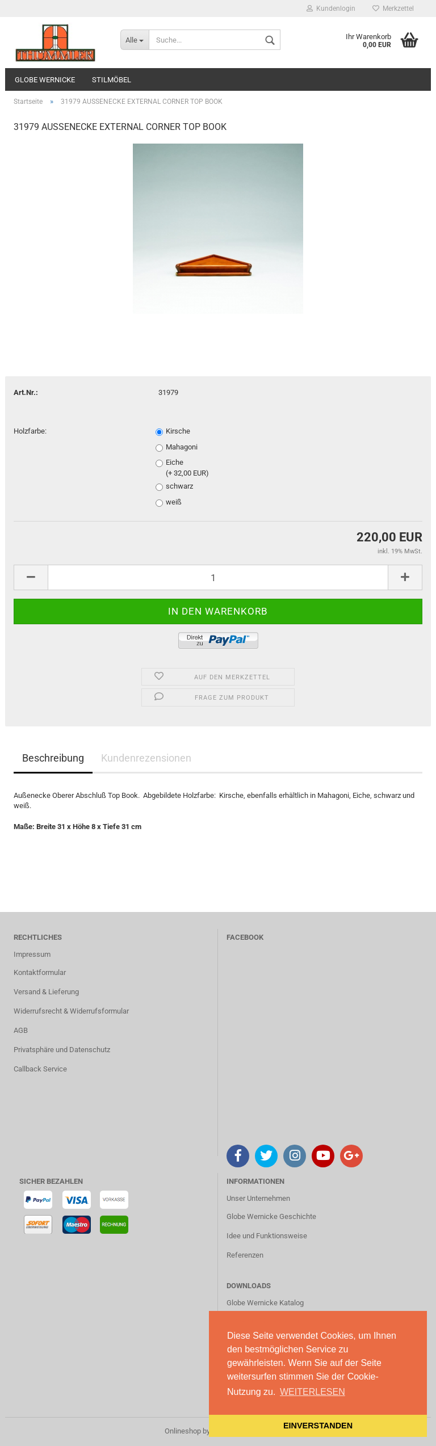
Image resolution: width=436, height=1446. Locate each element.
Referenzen (245, 1255)
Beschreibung (53, 758)
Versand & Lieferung (46, 991)
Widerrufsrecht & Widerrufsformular (71, 1011)
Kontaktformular (40, 972)
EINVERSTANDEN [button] (318, 1425)
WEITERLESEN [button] (312, 1392)
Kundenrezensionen (146, 758)
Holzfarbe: (30, 431)
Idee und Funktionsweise (267, 1235)
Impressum (32, 954)
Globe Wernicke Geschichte (271, 1216)
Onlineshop (183, 1431)
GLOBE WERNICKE (45, 79)
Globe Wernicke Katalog (265, 1302)
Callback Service (40, 1069)
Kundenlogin (331, 8)
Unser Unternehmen (258, 1198)
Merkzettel (393, 8)
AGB (21, 1030)
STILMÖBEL (111, 79)
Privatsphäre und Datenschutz (62, 1049)
